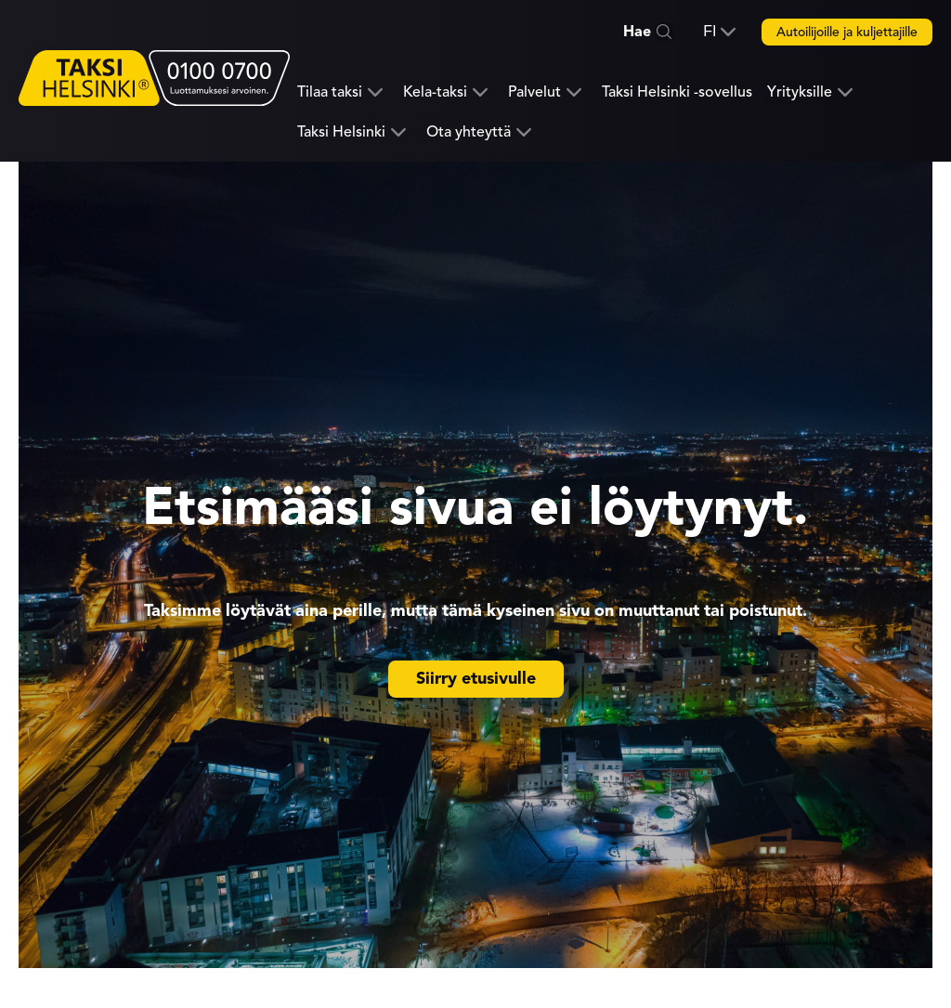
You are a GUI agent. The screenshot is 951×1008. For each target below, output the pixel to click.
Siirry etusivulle (476, 678)
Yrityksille (799, 92)
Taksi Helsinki (341, 132)
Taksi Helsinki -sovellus (677, 92)
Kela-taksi (435, 92)
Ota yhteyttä (468, 132)
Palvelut (534, 92)
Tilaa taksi (329, 92)
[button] (719, 31)
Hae (637, 31)
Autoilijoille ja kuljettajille (847, 32)
